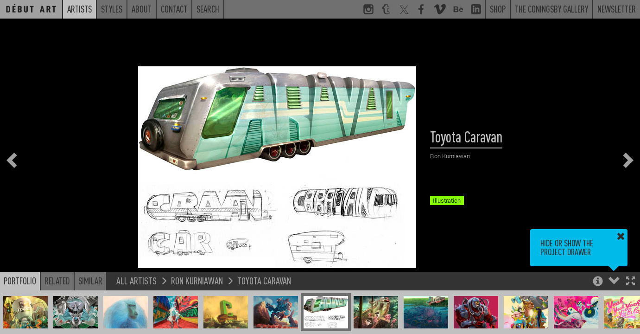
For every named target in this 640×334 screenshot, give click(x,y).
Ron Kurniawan (197, 280)
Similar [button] (90, 281)
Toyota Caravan (264, 280)
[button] (630, 282)
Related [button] (57, 281)
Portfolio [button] (20, 281)
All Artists (136, 280)
